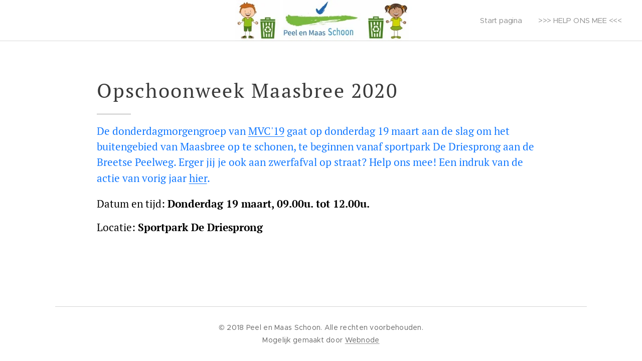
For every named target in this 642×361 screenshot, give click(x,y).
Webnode (362, 339)
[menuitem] (502, 20)
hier (198, 178)
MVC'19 (266, 131)
